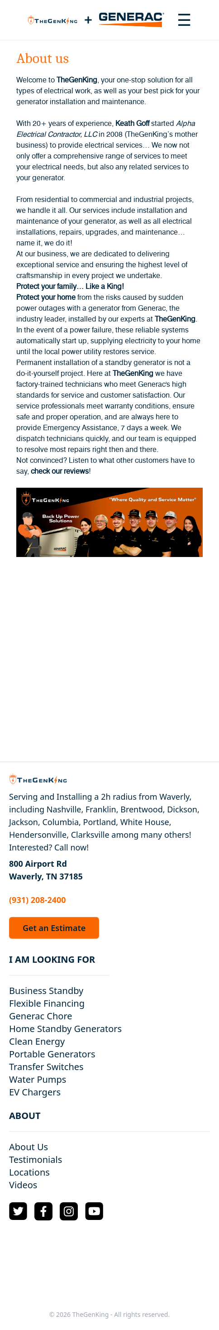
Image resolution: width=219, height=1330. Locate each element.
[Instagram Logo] (69, 1211)
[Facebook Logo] (43, 1211)
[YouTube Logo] (94, 1211)
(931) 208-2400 (37, 899)
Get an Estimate (54, 927)
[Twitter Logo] (18, 1211)
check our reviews (60, 471)
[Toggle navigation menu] (184, 20)
